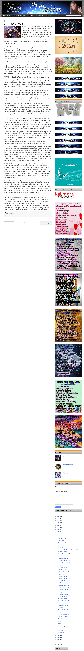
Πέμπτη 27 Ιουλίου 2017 (64, 560)
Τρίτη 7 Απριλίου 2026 (67, 473)
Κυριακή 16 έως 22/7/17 (64, 585)
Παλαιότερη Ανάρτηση (46, 223)
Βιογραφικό (31, 15)
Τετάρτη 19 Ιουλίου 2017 (64, 578)
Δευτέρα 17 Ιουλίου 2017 (64, 583)
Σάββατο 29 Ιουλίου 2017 (64, 556)
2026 (58, 514)
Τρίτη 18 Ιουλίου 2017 (63, 580)
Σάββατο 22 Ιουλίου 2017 (64, 571)
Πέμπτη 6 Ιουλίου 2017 (63, 607)
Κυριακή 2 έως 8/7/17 (63, 616)
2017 (58, 534)
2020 (58, 527)
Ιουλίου (60, 547)
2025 (58, 516)
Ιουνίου (60, 621)
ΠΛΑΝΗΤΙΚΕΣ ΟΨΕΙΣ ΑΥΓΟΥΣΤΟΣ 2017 (68, 549)
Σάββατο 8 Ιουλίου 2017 (64, 603)
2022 (58, 522)
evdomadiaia (12, 215)
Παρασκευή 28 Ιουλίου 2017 (65, 558)
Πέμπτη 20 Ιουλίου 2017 (64, 576)
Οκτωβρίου (61, 540)
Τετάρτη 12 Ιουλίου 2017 (64, 594)
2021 (58, 525)
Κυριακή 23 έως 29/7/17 (64, 569)
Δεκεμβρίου (61, 536)
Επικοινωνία (39, 15)
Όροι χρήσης (49, 15)
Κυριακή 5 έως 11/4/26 (67, 456)
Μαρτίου (60, 628)
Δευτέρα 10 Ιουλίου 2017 (64, 598)
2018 (58, 531)
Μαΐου (60, 623)
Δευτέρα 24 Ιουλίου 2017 (64, 567)
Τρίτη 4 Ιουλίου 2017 (63, 612)
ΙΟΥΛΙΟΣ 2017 (61, 618)
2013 (58, 642)
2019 (58, 529)
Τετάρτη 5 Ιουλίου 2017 (63, 609)
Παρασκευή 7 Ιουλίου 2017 (64, 605)
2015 (58, 637)
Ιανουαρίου (61, 632)
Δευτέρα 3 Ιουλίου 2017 (63, 614)
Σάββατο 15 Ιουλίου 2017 (64, 587)
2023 (58, 520)
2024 (58, 518)
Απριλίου (60, 626)
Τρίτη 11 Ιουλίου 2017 (63, 596)
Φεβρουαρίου (61, 630)
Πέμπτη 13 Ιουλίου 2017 (64, 592)
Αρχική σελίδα (6, 15)
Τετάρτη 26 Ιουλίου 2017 (64, 562)
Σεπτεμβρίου (61, 542)
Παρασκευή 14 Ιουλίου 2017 (65, 589)
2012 (58, 644)
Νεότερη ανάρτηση (9, 222)
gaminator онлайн (9, 0)
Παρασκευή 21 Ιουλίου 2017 (65, 574)
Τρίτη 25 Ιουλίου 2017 (63, 565)
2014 (58, 639)
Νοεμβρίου (61, 538)
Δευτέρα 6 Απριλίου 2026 (68, 464)
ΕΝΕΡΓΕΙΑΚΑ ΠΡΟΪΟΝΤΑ (19, 15)
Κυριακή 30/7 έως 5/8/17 (64, 553)
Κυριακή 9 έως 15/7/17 (63, 600)
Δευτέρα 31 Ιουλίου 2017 (64, 551)
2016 (58, 635)
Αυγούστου (61, 545)
